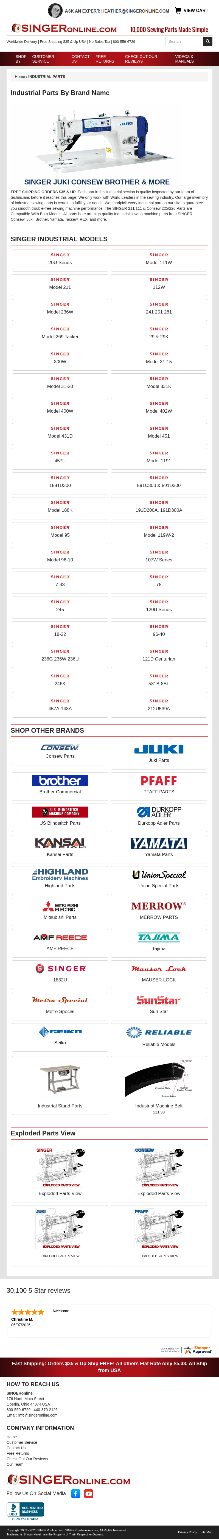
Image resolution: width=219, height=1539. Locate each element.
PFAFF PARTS (159, 791)
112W (159, 287)
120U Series (159, 609)
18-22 (60, 634)
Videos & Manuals (184, 58)
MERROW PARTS (159, 917)
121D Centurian (158, 659)
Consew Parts (60, 756)
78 (159, 584)
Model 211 (60, 287)
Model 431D (60, 436)
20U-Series (60, 262)
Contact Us (80, 58)
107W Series (158, 560)
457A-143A (60, 708)
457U (60, 460)
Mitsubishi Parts (60, 917)
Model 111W (159, 262)
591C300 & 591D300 (159, 485)
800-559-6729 (18, 1409)
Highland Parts (60, 885)
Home (20, 76)
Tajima (158, 948)
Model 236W (60, 312)
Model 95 (60, 535)
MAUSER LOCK (159, 980)
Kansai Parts (60, 854)
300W (60, 361)
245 (60, 609)
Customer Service (43, 58)
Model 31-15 (159, 361)
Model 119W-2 (159, 535)
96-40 (159, 634)
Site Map (206, 1531)
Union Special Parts (158, 885)
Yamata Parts (159, 854)
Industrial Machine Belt (158, 1106)
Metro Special (60, 1011)
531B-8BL (158, 683)
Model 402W (159, 411)
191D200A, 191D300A (159, 510)
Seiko (60, 1042)
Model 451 (159, 436)
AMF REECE (60, 948)
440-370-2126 (46, 1409)
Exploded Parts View (60, 1193)
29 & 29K (159, 336)
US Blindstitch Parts (60, 823)
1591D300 (60, 485)
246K (60, 683)
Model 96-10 (60, 560)
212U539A (159, 708)
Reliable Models (159, 1044)
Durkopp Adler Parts (159, 823)
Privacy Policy (187, 1531)
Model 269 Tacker (60, 336)
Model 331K (159, 386)
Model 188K (60, 510)
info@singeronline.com (38, 1414)
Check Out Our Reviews (141, 58)
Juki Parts (159, 760)
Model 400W (60, 411)
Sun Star (159, 1011)
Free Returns (105, 58)
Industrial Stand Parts (60, 1106)
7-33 (60, 584)
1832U (60, 980)
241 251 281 (159, 312)
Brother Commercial (60, 791)
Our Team (15, 1464)
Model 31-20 (60, 386)
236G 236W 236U (60, 659)
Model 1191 (159, 460)
